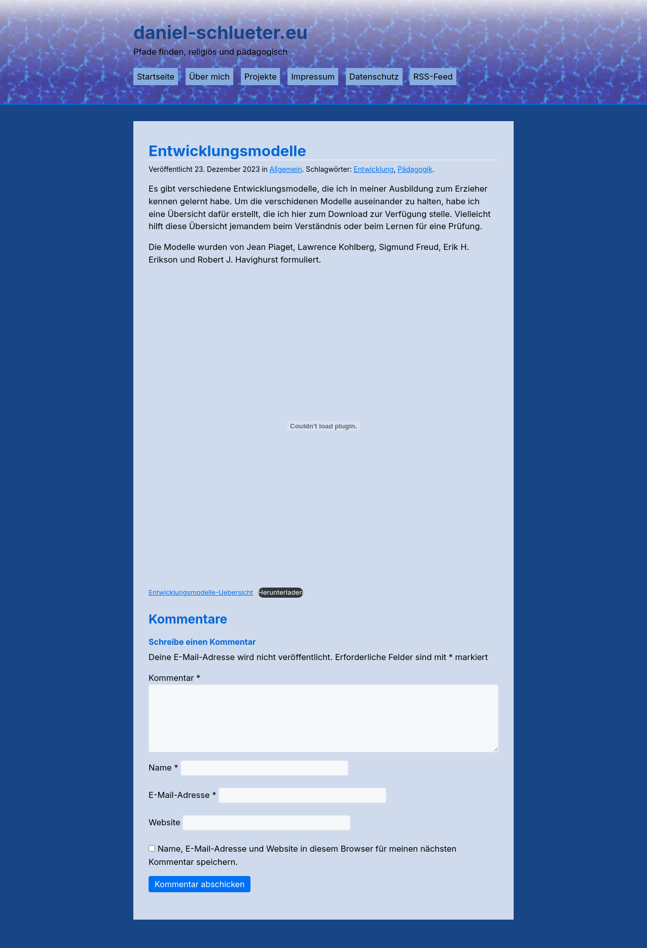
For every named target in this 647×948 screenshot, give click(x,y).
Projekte (260, 76)
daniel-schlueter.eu (220, 32)
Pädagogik (415, 169)
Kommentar (174, 678)
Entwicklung (373, 169)
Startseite (155, 76)
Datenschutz (374, 76)
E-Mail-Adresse (182, 807)
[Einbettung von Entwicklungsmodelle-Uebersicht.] (323, 426)
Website (165, 834)
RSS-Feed (433, 76)
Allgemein (286, 169)
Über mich (209, 76)
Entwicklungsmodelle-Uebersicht (201, 592)
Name (163, 780)
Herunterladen (280, 592)
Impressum (313, 76)
